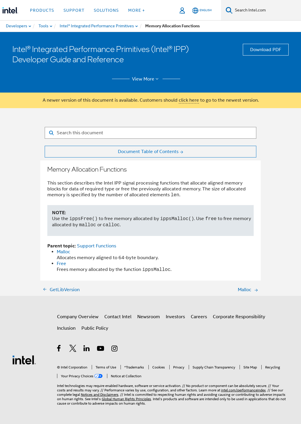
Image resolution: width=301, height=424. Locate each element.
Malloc (63, 252)
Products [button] (42, 10)
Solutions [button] (106, 10)
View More (146, 79)
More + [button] (136, 10)
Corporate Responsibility (239, 317)
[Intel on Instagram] (114, 349)
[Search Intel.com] (267, 10)
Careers (199, 317)
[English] (202, 10)
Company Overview (77, 317)
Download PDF (265, 50)
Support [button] (73, 10)
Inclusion (66, 328)
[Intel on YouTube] (101, 349)
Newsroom (148, 317)
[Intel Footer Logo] (24, 360)
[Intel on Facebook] (59, 349)
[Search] (229, 10)
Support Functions (96, 246)
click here (189, 100)
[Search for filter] (150, 133)
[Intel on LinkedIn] (86, 349)
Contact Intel (117, 317)
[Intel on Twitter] (73, 349)
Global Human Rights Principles (126, 399)
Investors (175, 317)
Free (61, 264)
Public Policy (94, 328)
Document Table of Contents (148, 152)
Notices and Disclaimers (99, 394)
